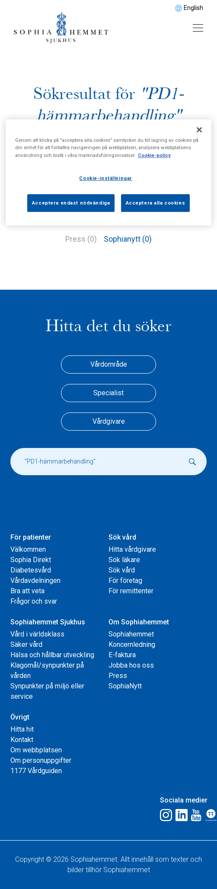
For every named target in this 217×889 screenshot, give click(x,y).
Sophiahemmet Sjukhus (47, 622)
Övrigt (19, 717)
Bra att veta (27, 591)
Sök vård (122, 537)
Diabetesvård (30, 570)
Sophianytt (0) (128, 238)
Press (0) (81, 238)
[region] (109, 173)
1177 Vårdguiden (36, 771)
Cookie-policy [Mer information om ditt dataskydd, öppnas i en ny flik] (154, 155)
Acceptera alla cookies (155, 203)
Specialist (108, 393)
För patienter (30, 537)
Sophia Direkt (30, 560)
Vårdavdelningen (35, 580)
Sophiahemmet (131, 634)
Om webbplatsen (36, 750)
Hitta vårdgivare (132, 549)
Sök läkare (124, 560)
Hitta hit (22, 729)
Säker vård (26, 644)
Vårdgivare (109, 421)
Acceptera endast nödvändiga (71, 203)
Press (117, 676)
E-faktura (122, 655)
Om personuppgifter (40, 760)
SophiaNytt (125, 686)
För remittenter (130, 591)
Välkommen (28, 549)
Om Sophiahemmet (138, 622)
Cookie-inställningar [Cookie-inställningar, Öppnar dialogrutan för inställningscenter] (105, 178)
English (193, 7)
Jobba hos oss (131, 665)
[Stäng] (199, 130)
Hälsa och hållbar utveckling (52, 655)
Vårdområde (108, 364)
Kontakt (21, 740)
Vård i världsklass (37, 634)
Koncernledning (131, 644)
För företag (125, 580)
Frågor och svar (33, 601)
